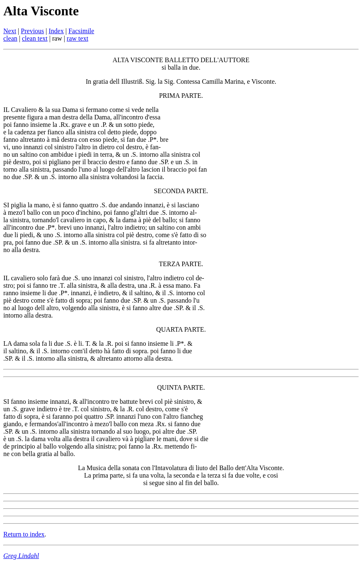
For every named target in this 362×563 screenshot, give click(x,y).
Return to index (24, 534)
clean (10, 38)
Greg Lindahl (21, 555)
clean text (35, 38)
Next (9, 30)
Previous (32, 30)
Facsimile (81, 30)
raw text (77, 38)
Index (56, 30)
